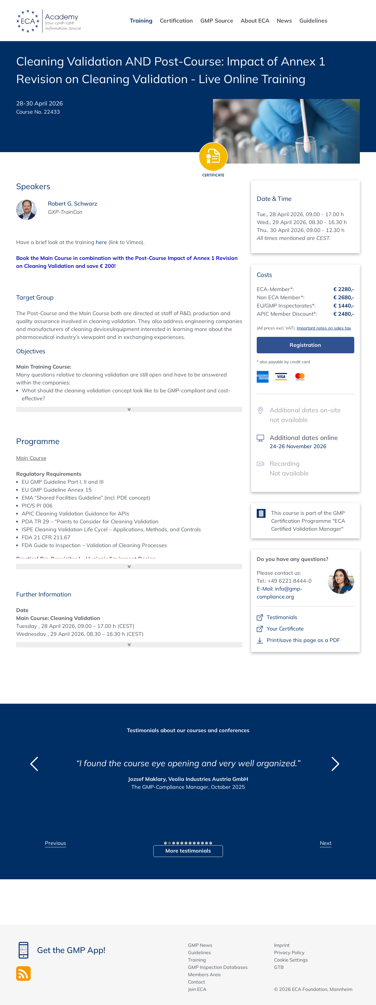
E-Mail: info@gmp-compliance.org (280, 592)
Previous (55, 843)
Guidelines (199, 952)
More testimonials (188, 850)
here (101, 242)
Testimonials (281, 617)
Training (197, 960)
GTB (279, 967)
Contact (196, 982)
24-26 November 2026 (298, 446)
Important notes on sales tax (324, 328)
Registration (305, 345)
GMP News (200, 945)
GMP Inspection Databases (218, 967)
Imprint (282, 945)
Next (325, 843)
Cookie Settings (291, 960)
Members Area (204, 974)
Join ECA (197, 989)
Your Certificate (285, 628)
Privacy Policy (289, 952)
